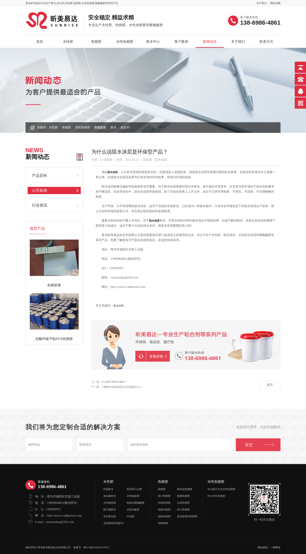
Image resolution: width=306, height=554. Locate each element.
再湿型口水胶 (134, 489)
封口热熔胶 (183, 509)
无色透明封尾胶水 (113, 523)
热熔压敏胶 (164, 509)
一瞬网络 (275, 547)
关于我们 (261, 3)
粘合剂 (125, 127)
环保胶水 (108, 489)
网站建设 (263, 547)
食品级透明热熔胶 (187, 516)
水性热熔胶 (124, 41)
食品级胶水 (109, 496)
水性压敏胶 (133, 509)
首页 (39, 41)
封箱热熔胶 (164, 502)
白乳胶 (130, 516)
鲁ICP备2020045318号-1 (97, 547)
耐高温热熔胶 (184, 489)
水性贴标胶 (133, 496)
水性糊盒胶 (109, 502)
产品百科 (39, 175)
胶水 (113, 127)
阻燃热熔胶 (183, 496)
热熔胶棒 (163, 523)
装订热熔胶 (164, 496)
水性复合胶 (109, 516)
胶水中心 (153, 41)
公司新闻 (39, 190)
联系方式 (266, 41)
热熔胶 (96, 41)
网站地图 (275, 3)
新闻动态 (210, 41)
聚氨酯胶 (100, 127)
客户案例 (181, 41)
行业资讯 (39, 205)
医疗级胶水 (109, 509)
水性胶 (68, 41)
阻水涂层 (118, 305)
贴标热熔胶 (164, 516)
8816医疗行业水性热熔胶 (221, 489)
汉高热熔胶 (183, 502)
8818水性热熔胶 (216, 496)
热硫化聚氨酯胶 (135, 502)
